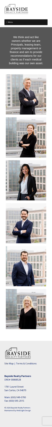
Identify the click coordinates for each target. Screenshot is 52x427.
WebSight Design (24, 410)
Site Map (9, 363)
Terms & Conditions (26, 363)
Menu (10, 22)
